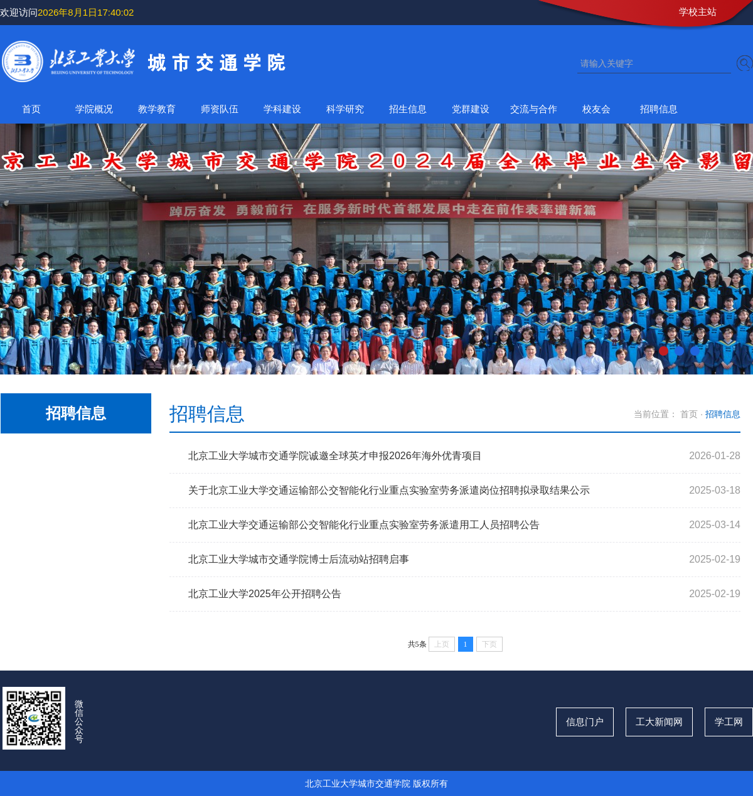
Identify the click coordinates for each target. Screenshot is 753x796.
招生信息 (408, 108)
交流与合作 (533, 108)
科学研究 (345, 108)
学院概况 (94, 108)
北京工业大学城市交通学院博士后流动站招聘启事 (298, 559)
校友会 (596, 108)
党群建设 (470, 108)
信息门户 (585, 721)
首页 (31, 108)
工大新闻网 (659, 721)
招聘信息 (659, 108)
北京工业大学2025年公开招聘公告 (264, 593)
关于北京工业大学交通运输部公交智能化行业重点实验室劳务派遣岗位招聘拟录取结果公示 (389, 490)
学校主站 (698, 11)
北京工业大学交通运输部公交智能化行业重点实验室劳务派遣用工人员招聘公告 (364, 524)
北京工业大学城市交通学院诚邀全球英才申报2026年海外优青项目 (335, 455)
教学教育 (157, 108)
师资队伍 (219, 108)
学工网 (729, 721)
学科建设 (282, 108)
